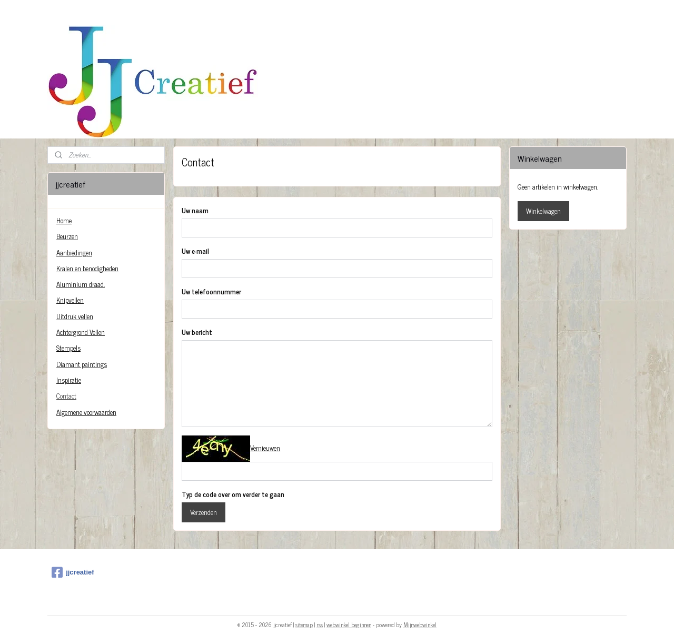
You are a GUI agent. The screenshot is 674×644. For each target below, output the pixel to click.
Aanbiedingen (74, 252)
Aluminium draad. (80, 284)
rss (319, 624)
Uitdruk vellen (74, 316)
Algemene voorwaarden (86, 412)
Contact (66, 395)
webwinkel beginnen (348, 624)
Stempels (68, 347)
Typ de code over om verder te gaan (233, 494)
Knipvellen (70, 299)
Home (64, 220)
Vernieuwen (265, 447)
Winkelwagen (543, 210)
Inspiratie (68, 379)
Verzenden (203, 512)
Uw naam (195, 210)
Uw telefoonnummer (211, 291)
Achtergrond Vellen (80, 332)
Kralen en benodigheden (87, 268)
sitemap (304, 624)
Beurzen (67, 236)
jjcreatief (73, 572)
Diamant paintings (81, 364)
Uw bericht (197, 332)
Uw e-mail (195, 251)
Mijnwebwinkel (420, 624)
